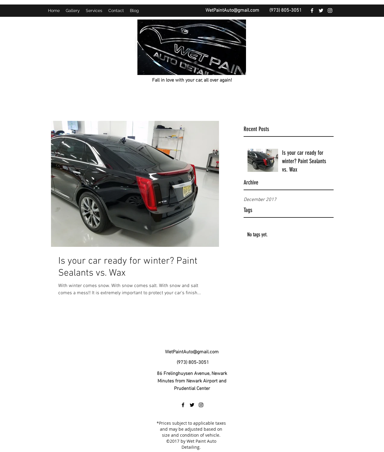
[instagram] (330, 10)
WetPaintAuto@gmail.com (232, 10)
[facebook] (312, 10)
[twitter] (321, 10)
